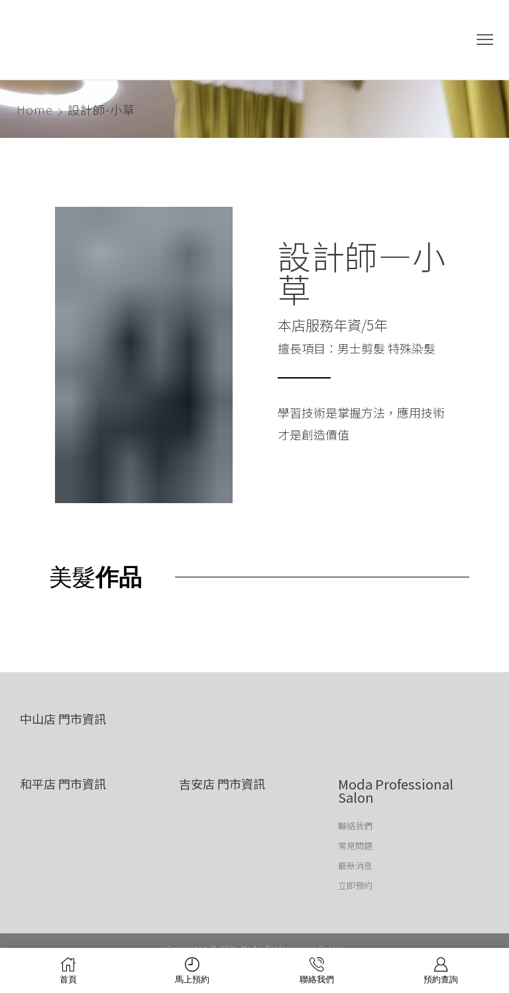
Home (35, 109)
